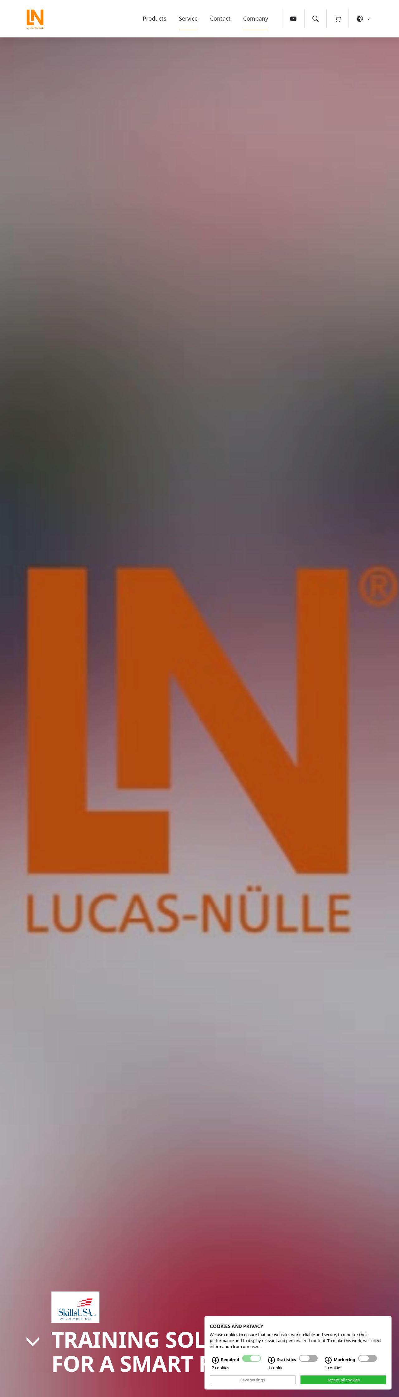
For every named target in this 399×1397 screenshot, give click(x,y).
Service (188, 18)
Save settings (252, 1380)
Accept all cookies (343, 1380)
